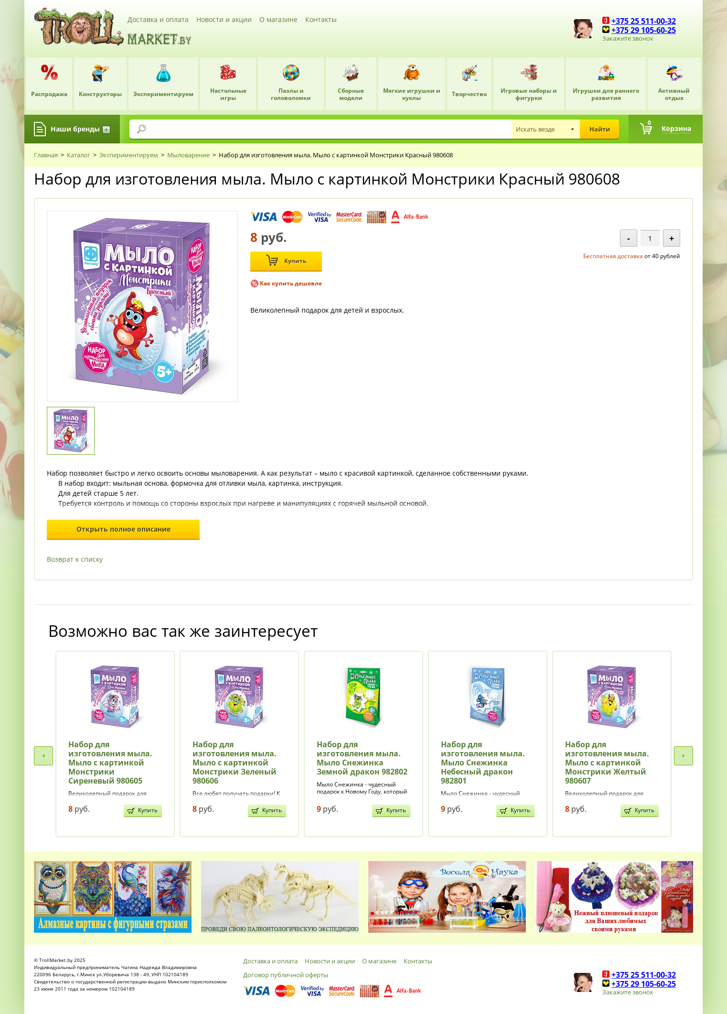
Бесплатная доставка (613, 256)
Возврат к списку (75, 559)
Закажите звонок (627, 38)
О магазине (278, 19)
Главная (46, 155)
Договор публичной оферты (285, 974)
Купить (286, 260)
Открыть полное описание (123, 529)
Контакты (321, 19)
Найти (599, 129)
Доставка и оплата (158, 19)
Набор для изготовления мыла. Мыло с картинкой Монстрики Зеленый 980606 (234, 762)
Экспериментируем (128, 155)
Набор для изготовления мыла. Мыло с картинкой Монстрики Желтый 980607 (607, 762)
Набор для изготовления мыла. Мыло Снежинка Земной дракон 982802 (362, 758)
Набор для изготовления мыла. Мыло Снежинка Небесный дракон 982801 (483, 762)
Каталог (78, 155)
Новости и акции (224, 19)
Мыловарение (188, 155)
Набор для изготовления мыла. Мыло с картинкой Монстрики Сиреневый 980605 (110, 762)
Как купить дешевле (291, 283)
